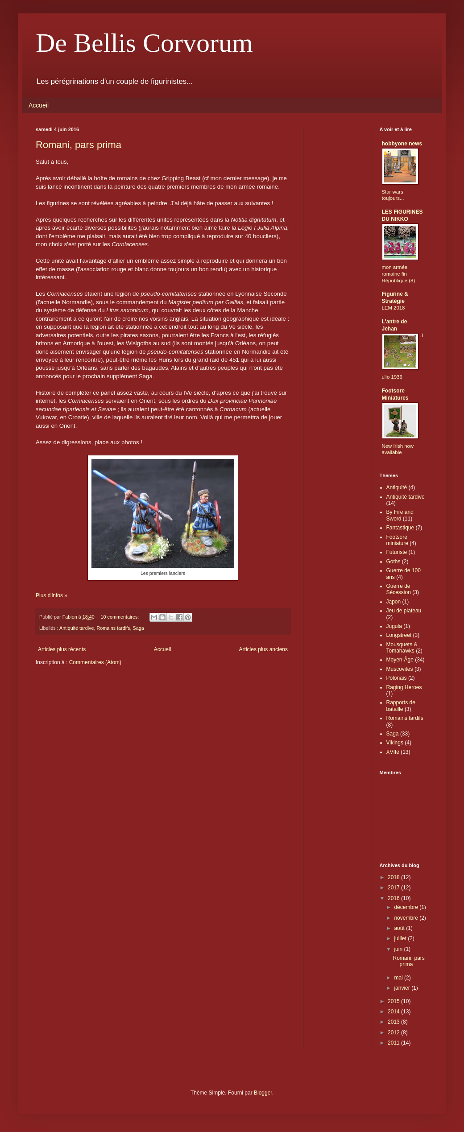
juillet (401, 938)
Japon (393, 602)
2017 (394, 887)
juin (399, 949)
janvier (402, 988)
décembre (406, 907)
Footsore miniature (397, 540)
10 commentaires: (120, 617)
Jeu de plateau (404, 610)
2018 (394, 877)
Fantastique (400, 528)
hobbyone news (402, 143)
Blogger (263, 1093)
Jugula (394, 626)
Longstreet (399, 635)
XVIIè (392, 752)
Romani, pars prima (78, 144)
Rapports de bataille (400, 705)
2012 (394, 1032)
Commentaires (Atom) (95, 662)
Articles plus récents (62, 649)
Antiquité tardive (76, 628)
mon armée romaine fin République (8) (398, 273)
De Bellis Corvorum (144, 43)
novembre (406, 918)
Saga (138, 628)
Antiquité (396, 487)
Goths (393, 561)
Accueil (39, 105)
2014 (394, 1011)
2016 (394, 898)
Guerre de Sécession (398, 589)
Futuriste (396, 552)
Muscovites (399, 669)
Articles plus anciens (263, 649)
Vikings (394, 743)
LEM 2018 (393, 307)
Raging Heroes (404, 687)
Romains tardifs (113, 628)
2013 (394, 1022)
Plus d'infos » (51, 595)
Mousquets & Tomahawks (402, 647)
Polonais (396, 678)
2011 (394, 1043)
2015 (394, 1001)
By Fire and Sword (400, 515)
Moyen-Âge (400, 660)
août (400, 928)
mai (399, 978)
